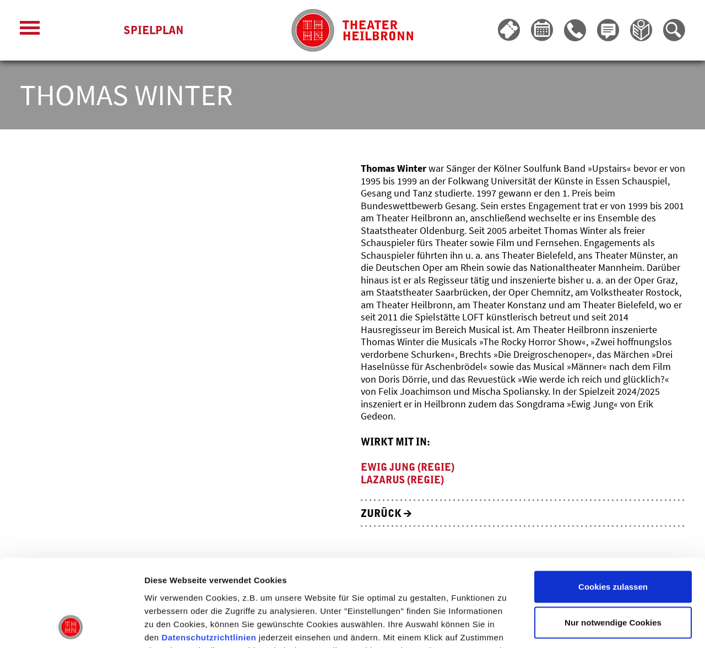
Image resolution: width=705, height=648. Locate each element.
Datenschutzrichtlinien (208, 555)
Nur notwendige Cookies (613, 541)
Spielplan (153, 30)
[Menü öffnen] (30, 30)
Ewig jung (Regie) (407, 467)
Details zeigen (586, 626)
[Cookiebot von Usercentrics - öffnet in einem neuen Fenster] (71, 626)
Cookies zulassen (613, 504)
